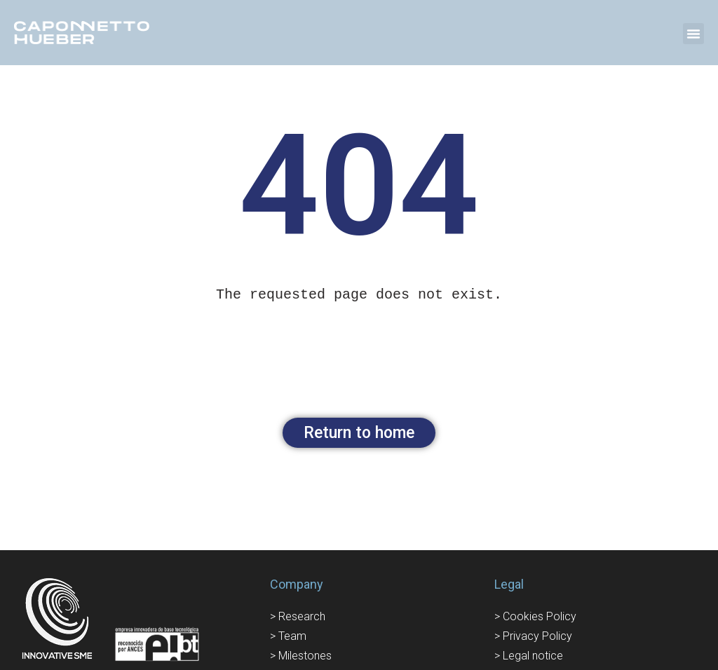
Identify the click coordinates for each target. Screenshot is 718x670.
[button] (693, 33)
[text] (359, 295)
